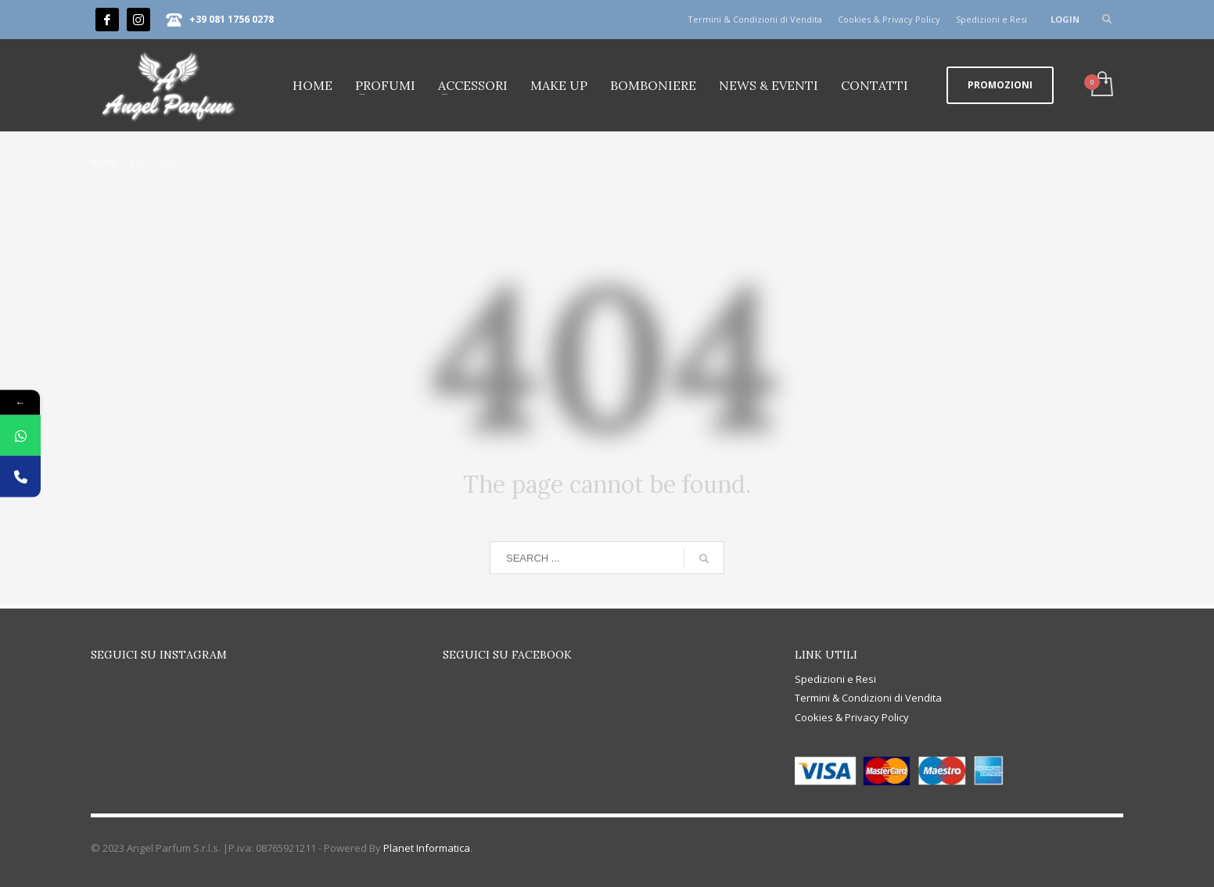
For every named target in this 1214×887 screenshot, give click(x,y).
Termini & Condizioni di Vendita (755, 19)
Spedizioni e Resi (991, 19)
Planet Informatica (426, 848)
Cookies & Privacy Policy (889, 19)
